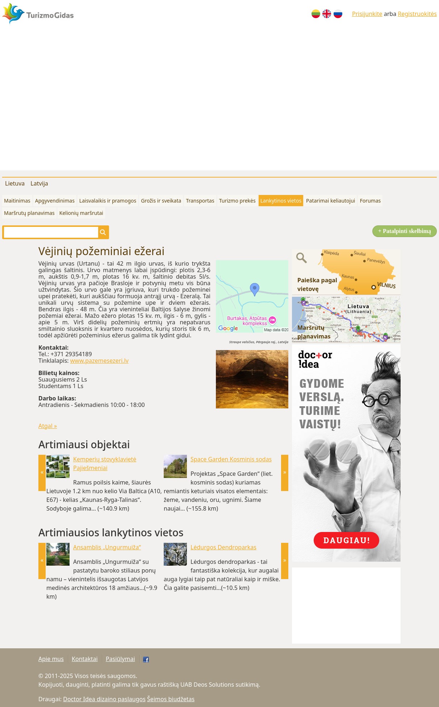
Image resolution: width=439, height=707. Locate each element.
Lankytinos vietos (280, 200)
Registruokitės (417, 14)
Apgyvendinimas (55, 200)
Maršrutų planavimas (29, 212)
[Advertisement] (69, 100)
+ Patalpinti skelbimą (404, 231)
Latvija (39, 183)
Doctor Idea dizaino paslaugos (104, 699)
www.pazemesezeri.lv (99, 361)
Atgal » (47, 426)
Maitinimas (17, 200)
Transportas (200, 200)
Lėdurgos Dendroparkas (223, 547)
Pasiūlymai (120, 659)
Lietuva (15, 183)
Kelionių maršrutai (81, 212)
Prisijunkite (367, 14)
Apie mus (51, 659)
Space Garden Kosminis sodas (231, 459)
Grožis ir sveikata (161, 200)
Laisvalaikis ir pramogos (107, 200)
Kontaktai (85, 659)
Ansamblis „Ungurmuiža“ (107, 547)
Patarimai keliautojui (330, 200)
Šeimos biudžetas (171, 699)
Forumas (370, 200)
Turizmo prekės (237, 200)
